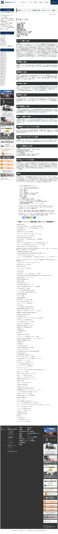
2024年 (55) (2, 74)
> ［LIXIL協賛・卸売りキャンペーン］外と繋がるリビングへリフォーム (29, 358)
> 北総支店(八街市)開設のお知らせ (22, 279)
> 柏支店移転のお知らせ (20, 224)
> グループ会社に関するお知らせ (22, 345)
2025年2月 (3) (3, 71)
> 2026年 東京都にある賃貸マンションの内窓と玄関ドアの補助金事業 (29, 226)
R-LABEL (2, 43)
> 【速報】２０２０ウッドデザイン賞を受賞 (24, 393)
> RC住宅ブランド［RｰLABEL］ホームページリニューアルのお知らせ (29, 310)
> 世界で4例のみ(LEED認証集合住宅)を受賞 (24, 237)
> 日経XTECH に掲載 (20, 281)
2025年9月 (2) (3, 61)
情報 (1, 38)
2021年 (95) (2, 79)
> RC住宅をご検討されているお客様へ (23, 288)
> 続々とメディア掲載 (20, 295)
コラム (1, 35)
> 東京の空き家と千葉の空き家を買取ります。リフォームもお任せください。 (30, 338)
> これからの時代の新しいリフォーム (23, 419)
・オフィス (10, 439)
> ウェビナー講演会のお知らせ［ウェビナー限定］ (25, 321)
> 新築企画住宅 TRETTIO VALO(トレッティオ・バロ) (26, 378)
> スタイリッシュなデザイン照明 (22, 349)
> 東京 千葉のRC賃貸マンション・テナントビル (25, 277)
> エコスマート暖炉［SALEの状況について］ (24, 301)
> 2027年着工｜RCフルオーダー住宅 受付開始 (24, 231)
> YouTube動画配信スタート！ (21, 330)
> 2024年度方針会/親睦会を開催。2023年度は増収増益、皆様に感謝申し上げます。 (31, 253)
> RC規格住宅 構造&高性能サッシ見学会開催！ (25, 347)
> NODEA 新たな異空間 (20, 266)
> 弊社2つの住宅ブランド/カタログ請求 (23, 264)
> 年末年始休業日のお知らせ (21, 316)
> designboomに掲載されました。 (22, 397)
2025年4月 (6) (3, 68)
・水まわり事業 (10, 434)
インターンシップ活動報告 (5, 46)
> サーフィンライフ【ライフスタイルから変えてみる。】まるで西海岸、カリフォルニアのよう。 (34, 404)
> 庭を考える (18, 415)
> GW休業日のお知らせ (20, 341)
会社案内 (41, 2)
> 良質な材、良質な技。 (20, 380)
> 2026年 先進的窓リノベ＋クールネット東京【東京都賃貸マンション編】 (29, 228)
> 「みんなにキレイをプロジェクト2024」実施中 (25, 235)
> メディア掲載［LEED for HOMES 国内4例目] (24, 306)
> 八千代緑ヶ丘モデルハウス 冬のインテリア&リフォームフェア (28, 262)
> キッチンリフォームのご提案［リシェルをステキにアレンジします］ (29, 233)
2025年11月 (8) (3, 58)
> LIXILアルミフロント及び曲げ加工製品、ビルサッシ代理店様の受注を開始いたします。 (32, 242)
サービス (30, 2)
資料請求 (46, 2)
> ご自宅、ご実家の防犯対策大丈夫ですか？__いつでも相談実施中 (28, 286)
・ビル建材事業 (10, 431)
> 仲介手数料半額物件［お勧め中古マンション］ (25, 354)
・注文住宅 (10, 447)
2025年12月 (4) (3, 57)
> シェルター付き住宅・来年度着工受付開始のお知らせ (26, 292)
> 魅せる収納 (18, 332)
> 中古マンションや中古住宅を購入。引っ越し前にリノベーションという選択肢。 (31, 244)
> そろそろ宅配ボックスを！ (21, 417)
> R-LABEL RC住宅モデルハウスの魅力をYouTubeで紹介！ (27, 246)
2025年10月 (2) (3, 60)
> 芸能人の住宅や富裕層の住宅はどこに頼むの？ (25, 325)
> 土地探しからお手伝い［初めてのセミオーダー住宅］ (26, 373)
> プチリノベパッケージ (20, 399)
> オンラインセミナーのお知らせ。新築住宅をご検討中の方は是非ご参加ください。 (31, 369)
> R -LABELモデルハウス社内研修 (22, 334)
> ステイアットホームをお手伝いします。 (24, 410)
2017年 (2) (2, 85)
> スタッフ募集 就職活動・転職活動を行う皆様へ (25, 290)
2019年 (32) (2, 82)
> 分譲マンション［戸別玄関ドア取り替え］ (24, 375)
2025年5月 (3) (3, 67)
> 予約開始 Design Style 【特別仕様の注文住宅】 (25, 388)
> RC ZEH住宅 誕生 (19, 271)
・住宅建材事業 (10, 432)
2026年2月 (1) (3, 54)
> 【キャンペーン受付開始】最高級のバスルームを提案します (27, 402)
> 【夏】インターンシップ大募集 (22, 371)
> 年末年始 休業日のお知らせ (21, 413)
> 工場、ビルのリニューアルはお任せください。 (25, 362)
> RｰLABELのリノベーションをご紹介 (23, 360)
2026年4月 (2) (3, 52)
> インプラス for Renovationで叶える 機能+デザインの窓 (26, 391)
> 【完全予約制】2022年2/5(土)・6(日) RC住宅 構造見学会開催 (27, 351)
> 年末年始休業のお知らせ (21, 229)
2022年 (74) (2, 77)
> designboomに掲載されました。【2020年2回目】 (25, 395)
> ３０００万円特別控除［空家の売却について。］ (25, 364)
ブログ (1, 41)
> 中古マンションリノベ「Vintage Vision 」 (24, 268)
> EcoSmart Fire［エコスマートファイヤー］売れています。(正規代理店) (29, 317)
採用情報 (2, 40)
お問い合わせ (54, 2)
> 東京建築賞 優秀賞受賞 (20, 297)
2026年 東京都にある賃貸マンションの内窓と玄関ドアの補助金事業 (7, 20)
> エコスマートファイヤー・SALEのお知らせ (24, 303)
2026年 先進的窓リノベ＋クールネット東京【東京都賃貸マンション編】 (7, 28)
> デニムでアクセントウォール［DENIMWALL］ (25, 365)
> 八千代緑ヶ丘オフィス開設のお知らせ (23, 323)
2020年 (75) (2, 80)
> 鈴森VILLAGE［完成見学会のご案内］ (23, 314)
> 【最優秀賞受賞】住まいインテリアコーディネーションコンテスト (28, 389)
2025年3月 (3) (3, 70)
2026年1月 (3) (3, 55)
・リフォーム (10, 449)
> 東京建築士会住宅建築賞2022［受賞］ (23, 340)
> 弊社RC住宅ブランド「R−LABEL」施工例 (24, 299)
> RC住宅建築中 (19, 343)
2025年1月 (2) (3, 73)
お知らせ (2, 44)
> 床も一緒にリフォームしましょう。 (23, 367)
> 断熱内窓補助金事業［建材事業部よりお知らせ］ (25, 308)
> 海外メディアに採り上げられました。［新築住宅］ (26, 356)
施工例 (35, 2)
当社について (23, 2)
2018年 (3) (2, 83)
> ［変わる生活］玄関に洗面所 (22, 384)
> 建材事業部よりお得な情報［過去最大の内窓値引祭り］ (26, 312)
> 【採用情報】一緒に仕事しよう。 (22, 412)
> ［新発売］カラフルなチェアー (22, 386)
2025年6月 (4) (3, 65)
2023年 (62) (2, 76)
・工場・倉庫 (10, 442)
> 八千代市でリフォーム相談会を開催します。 (24, 319)
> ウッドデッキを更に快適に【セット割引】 (24, 406)
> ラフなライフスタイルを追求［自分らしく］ (24, 382)
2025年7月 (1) (3, 64)
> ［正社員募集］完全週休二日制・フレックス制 (25, 284)
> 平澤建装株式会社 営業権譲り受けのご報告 (24, 251)
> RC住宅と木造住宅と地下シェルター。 (23, 282)
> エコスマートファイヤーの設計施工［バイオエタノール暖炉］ (28, 336)
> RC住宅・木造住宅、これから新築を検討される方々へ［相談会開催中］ (29, 239)
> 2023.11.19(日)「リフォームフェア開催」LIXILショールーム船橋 (28, 273)
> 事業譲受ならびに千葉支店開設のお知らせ (24, 327)
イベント (2, 37)
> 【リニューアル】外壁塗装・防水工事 (23, 408)
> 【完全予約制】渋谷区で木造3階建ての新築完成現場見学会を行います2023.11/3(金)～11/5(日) (33, 275)
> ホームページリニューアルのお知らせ (23, 421)
